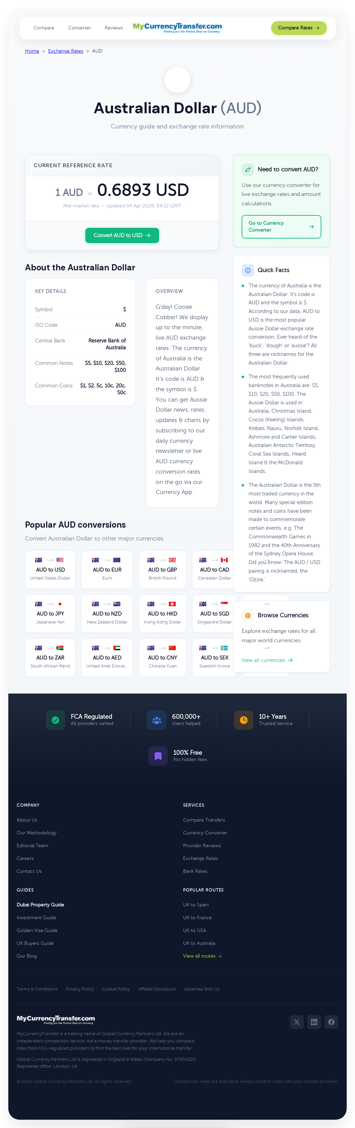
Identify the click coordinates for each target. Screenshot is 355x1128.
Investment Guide (36, 917)
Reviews (114, 27)
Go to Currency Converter (281, 227)
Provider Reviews (202, 845)
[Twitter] (297, 1022)
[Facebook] (331, 1022)
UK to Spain (196, 904)
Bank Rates (195, 871)
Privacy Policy (80, 989)
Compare (44, 27)
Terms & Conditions (37, 989)
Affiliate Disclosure (157, 989)
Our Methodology (37, 832)
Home (32, 51)
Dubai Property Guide (40, 904)
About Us (27, 820)
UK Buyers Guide (35, 943)
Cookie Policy (116, 989)
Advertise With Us (201, 989)
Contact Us (29, 871)
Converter (79, 27)
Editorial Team (32, 845)
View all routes (202, 956)
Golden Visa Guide (37, 930)
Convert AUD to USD (122, 235)
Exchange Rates (65, 51)
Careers (25, 858)
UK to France (197, 917)
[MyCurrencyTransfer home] (178, 28)
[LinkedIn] (314, 1022)
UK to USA (194, 930)
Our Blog (27, 956)
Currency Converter (205, 832)
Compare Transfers (204, 820)
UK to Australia (199, 943)
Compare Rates (299, 27)
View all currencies (267, 660)
